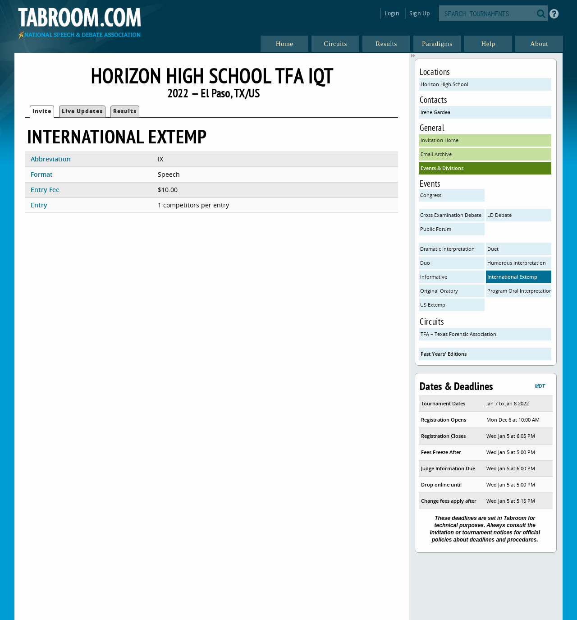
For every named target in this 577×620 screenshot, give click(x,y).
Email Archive (436, 154)
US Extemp (432, 304)
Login (392, 13)
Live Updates (82, 111)
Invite (41, 111)
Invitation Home (439, 140)
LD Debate (499, 214)
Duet (493, 248)
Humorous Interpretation (516, 262)
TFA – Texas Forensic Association (458, 334)
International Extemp (512, 276)
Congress (430, 195)
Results (125, 111)
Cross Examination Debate (450, 214)
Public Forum (435, 228)
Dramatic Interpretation (447, 248)
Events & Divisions (442, 168)
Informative (433, 276)
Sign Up (419, 13)
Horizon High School (444, 84)
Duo (425, 262)
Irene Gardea (435, 112)
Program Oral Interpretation (519, 290)
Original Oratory (439, 290)
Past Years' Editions (444, 353)
